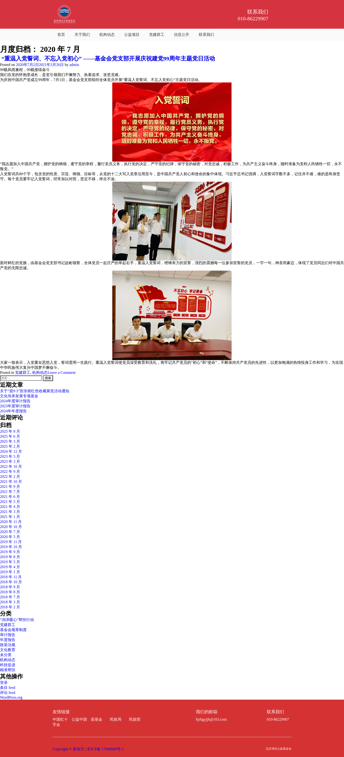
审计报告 (7, 635)
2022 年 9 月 (10, 471)
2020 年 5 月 (10, 537)
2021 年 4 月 (10, 507)
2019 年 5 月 (10, 562)
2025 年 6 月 (10, 436)
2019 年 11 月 (11, 542)
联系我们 (206, 35)
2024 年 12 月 (11, 451)
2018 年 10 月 (11, 582)
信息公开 (181, 35)
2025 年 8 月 (10, 431)
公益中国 (79, 719)
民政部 (134, 719)
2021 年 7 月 (10, 492)
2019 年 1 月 (10, 572)
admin (74, 65)
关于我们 (82, 35)
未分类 (5, 655)
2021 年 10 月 (11, 481)
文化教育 (7, 650)
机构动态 (107, 35)
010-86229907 (278, 719)
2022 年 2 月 (10, 476)
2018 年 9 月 (10, 587)
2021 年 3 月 (10, 512)
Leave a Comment (61, 372)
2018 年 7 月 (10, 597)
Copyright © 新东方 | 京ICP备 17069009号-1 (88, 749)
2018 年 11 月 (11, 577)
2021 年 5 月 (10, 502)
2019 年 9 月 (10, 552)
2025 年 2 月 (10, 446)
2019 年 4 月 (10, 567)
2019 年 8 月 (10, 557)
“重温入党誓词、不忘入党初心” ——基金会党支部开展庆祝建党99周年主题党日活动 (107, 58)
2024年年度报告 (13, 411)
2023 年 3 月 (10, 461)
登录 (4, 683)
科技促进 (7, 665)
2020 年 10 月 (11, 527)
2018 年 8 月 (10, 592)
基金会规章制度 (13, 630)
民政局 (115, 719)
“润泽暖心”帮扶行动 (17, 620)
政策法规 (7, 645)
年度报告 (7, 640)
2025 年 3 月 (10, 441)
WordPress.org (11, 697)
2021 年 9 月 (10, 487)
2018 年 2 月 (10, 607)
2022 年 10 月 (11, 466)
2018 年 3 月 (10, 602)
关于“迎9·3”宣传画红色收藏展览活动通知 (34, 391)
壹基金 (96, 719)
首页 (61, 35)
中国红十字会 (60, 722)
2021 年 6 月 (10, 497)
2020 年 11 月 (11, 522)
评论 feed (7, 693)
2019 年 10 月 (11, 547)
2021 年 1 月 (10, 517)
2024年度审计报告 (15, 401)
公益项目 (132, 35)
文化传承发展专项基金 (19, 396)
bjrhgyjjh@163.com (211, 719)
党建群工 (156, 35)
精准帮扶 (7, 670)
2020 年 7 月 (10, 532)
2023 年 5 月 (10, 456)
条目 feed (7, 688)
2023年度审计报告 (15, 406)
